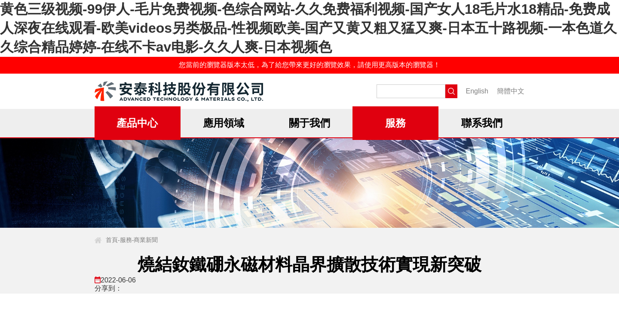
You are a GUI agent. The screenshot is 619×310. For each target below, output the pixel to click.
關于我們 (309, 123)
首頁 (112, 239)
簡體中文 (510, 91)
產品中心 (137, 123)
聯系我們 (482, 123)
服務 (395, 123)
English (477, 91)
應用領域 (223, 123)
